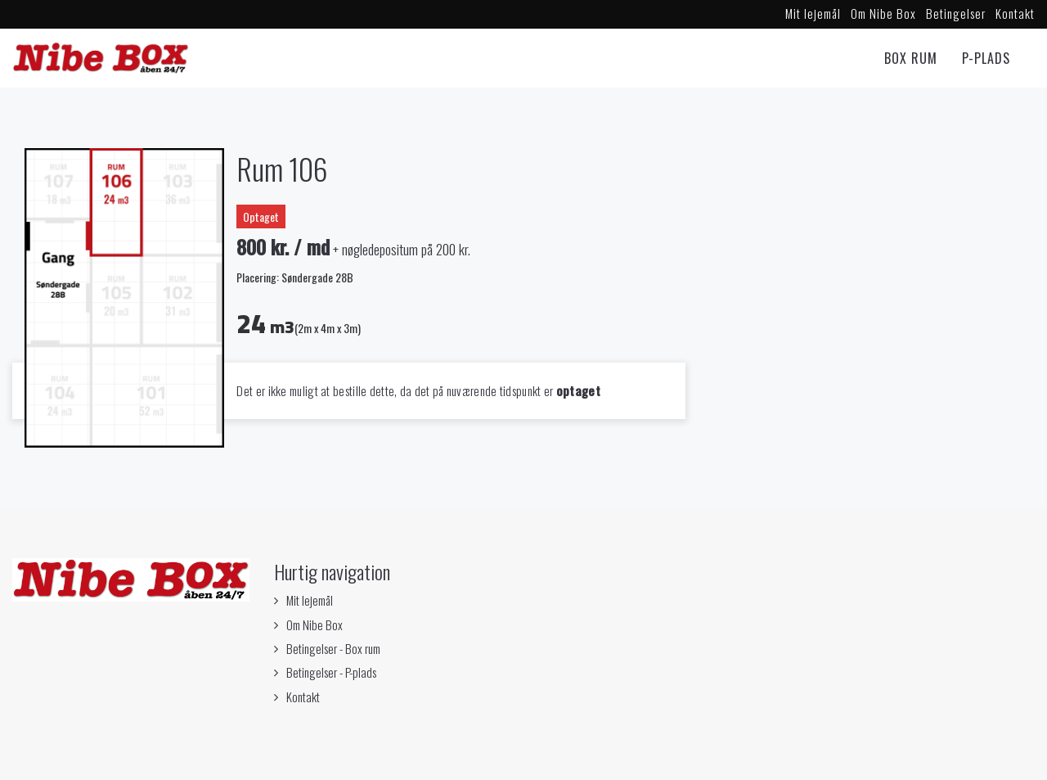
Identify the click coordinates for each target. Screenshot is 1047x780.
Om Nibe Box (883, 13)
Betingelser (956, 13)
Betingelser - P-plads (331, 672)
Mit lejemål (813, 13)
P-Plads (986, 58)
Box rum (910, 58)
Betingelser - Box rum (333, 648)
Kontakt (1015, 13)
